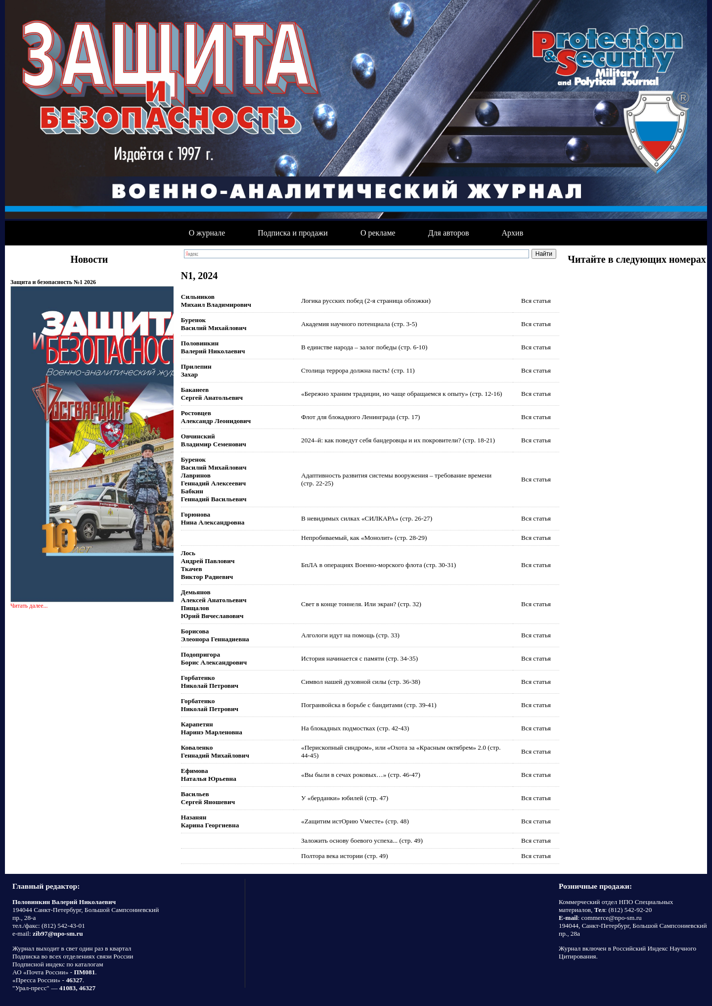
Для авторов (448, 233)
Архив (513, 233)
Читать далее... (29, 605)
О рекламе (378, 233)
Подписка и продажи (293, 233)
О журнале (207, 233)
